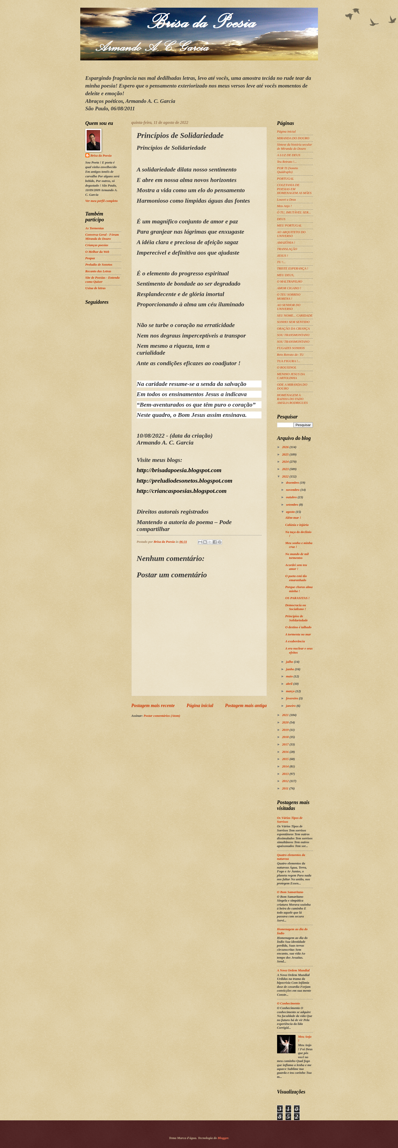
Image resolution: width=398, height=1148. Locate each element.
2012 (285, 781)
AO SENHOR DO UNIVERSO (289, 307)
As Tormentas (94, 228)
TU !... (281, 262)
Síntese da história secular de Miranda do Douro (294, 146)
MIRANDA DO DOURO (293, 138)
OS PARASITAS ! (297, 598)
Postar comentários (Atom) (162, 716)
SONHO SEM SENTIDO (293, 322)
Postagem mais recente (153, 705)
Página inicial (200, 705)
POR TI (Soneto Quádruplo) (287, 170)
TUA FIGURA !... (288, 361)
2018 (285, 737)
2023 (285, 469)
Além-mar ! (293, 517)
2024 (285, 461)
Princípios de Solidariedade (296, 618)
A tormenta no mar (298, 634)
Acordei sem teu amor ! (296, 567)
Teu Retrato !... (287, 162)
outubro (292, 497)
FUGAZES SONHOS (291, 348)
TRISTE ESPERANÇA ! (292, 268)
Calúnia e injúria (297, 525)
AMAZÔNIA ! (286, 242)
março (290, 691)
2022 (285, 476)
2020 (285, 722)
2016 (285, 752)
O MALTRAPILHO (289, 281)
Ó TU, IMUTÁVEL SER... (294, 212)
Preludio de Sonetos (98, 264)
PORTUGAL (285, 178)
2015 (285, 759)
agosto (291, 512)
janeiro (291, 706)
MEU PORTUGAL (289, 225)
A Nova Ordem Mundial (293, 970)
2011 (285, 788)
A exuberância (295, 641)
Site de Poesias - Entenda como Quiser (102, 279)
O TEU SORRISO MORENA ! (289, 296)
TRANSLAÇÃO (287, 249)
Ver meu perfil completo (101, 201)
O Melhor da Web (97, 252)
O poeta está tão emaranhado (296, 578)
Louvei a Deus (286, 199)
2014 (285, 766)
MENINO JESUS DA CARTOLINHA (291, 376)
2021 (285, 715)
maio (290, 676)
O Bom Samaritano (290, 892)
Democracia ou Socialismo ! (295, 607)
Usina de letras (95, 288)
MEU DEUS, (285, 275)
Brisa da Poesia (101, 155)
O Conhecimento (288, 1003)
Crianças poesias (96, 245)
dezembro (293, 482)
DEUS (281, 219)
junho (290, 669)
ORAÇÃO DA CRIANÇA (293, 328)
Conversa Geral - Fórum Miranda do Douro (102, 236)
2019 (285, 730)
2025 (285, 454)
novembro (293, 490)
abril (289, 684)
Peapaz (90, 258)
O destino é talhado (298, 627)
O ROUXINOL (287, 367)
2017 (285, 744)
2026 (285, 447)
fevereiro (292, 698)
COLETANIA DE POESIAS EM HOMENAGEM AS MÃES (294, 189)
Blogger (223, 1138)
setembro (292, 504)
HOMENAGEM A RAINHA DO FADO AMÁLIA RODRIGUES (292, 399)
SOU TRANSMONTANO (293, 335)
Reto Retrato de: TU (290, 354)
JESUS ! (282, 255)
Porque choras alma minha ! (299, 589)
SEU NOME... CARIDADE (295, 315)
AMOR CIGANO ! (289, 288)
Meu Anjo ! (284, 206)
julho (290, 662)
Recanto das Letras (98, 271)
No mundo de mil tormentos (297, 556)
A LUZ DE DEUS (288, 155)
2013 (285, 774)
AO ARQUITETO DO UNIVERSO (291, 234)
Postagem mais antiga (246, 705)
